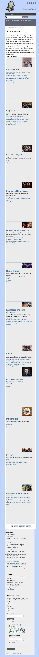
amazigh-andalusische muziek (13, 362)
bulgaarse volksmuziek (21, 118)
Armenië (8, 123)
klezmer (15, 501)
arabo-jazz (24, 362)
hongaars (8, 280)
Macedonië (9, 124)
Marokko (16, 366)
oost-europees (25, 119)
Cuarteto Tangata (14, 154)
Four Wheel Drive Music (17, 191)
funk (18, 78)
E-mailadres (10, 613)
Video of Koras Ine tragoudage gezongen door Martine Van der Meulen (19, 134)
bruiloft (8, 75)
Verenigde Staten (10, 202)
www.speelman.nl (11, 589)
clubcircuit (12, 75)
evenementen (9, 77)
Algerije (11, 366)
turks (20, 121)
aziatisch (13, 241)
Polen (23, 502)
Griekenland (25, 123)
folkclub (14, 116)
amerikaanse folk (10, 198)
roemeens (13, 323)
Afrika (7, 366)
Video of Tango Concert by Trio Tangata (19, 172)
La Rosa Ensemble (14, 379)
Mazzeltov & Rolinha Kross (18, 493)
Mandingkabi (12, 419)
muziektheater (22, 158)
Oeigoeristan (13, 464)
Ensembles (15, 20)
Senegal (13, 82)
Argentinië (8, 162)
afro (7, 426)
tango (7, 160)
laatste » (28, 526)
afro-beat (8, 78)
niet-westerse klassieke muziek (13, 119)
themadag (29, 77)
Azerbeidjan (14, 123)
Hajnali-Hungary (13, 271)
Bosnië (13, 502)
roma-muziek (20, 323)
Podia (10, 606)
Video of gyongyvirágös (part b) (19, 335)
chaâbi (29, 362)
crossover (13, 78)
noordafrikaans (17, 364)
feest (20, 197)
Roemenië (8, 324)
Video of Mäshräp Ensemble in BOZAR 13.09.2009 (19, 474)
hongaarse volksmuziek (23, 321)
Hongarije (8, 281)
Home (7, 20)
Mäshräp (10, 455)
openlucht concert (22, 77)
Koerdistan (9, 242)
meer (25, 568)
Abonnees (11, 604)
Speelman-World (29, 9)
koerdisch (23, 241)
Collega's (11, 608)
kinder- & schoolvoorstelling (23, 497)
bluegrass (23, 198)
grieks (29, 118)
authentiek (8, 118)
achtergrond (9, 158)
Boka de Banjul (13, 69)
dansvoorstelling (17, 461)
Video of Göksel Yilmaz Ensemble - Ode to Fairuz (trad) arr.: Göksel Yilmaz (19, 253)
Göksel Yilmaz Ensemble (17, 230)
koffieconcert (20, 116)
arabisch (8, 241)
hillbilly (8, 200)
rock (28, 78)
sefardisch (8, 385)
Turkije (14, 124)
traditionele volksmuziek (12, 121)
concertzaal (18, 75)
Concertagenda (26, 20)
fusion (20, 78)
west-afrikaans (9, 80)
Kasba (9, 353)
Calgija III (10, 110)
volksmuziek (25, 121)
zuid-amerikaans (27, 501)
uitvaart (8, 278)
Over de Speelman (12, 24)
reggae (24, 78)
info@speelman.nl (11, 588)
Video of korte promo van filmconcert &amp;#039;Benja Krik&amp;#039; (19, 514)
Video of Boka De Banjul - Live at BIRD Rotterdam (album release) (19, 92)
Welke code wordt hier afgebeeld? (14, 636)
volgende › (21, 526)
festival (15, 77)
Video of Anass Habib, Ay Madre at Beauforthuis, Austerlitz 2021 (19, 397)
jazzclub (15, 361)
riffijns (23, 364)
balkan (13, 118)
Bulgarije (19, 123)
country (28, 198)
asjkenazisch (9, 501)
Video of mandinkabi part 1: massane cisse (19, 438)
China (7, 464)
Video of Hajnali (19, 292)
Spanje (8, 386)
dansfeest (24, 75)
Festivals (11, 611)
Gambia (8, 82)
